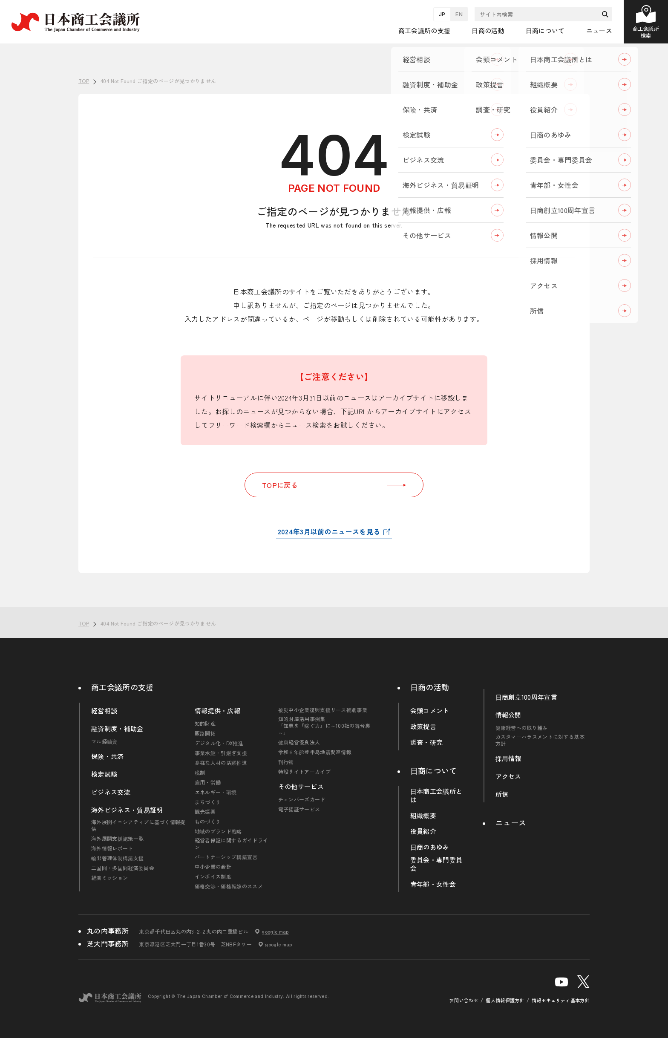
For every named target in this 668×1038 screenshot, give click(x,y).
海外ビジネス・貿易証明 (127, 810)
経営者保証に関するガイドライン (231, 844)
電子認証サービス (299, 809)
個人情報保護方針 (505, 1000)
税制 (200, 772)
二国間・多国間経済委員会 (122, 868)
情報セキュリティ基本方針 (561, 1000)
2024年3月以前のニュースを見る (329, 531)
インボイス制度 (213, 876)
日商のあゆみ (429, 847)
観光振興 (205, 811)
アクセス (508, 776)
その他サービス (301, 786)
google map (275, 931)
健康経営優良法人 (299, 742)
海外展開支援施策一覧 (117, 838)
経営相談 (104, 710)
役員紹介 (423, 831)
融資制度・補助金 (117, 728)
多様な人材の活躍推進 (221, 762)
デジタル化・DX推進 (219, 743)
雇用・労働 (208, 782)
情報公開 (508, 715)
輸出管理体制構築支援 (117, 858)
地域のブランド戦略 (218, 831)
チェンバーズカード (301, 799)
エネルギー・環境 (216, 792)
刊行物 (286, 761)
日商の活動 (429, 687)
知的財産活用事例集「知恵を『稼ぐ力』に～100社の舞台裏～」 (324, 725)
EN (459, 14)
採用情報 (508, 758)
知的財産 (205, 723)
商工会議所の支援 (122, 687)
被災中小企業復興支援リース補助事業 (322, 709)
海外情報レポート (112, 848)
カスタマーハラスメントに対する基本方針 (539, 740)
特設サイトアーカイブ (304, 771)
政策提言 (423, 726)
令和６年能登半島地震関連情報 (314, 752)
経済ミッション (109, 877)
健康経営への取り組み (521, 727)
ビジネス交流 (110, 792)
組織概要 (423, 815)
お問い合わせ (463, 1000)
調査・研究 (426, 742)
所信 (502, 794)
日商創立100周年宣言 (526, 697)
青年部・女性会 (433, 884)
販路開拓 (205, 733)
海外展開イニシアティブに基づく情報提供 (138, 825)
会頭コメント (429, 710)
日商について (433, 770)
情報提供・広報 (217, 710)
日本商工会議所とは (436, 795)
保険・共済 (107, 756)
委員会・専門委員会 (436, 864)
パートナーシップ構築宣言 (226, 856)
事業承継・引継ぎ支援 (221, 753)
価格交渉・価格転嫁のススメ (229, 886)
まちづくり (208, 802)
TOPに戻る (334, 485)
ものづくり (208, 821)
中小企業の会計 (213, 866)
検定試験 (104, 774)
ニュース (599, 30)
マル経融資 (104, 741)
